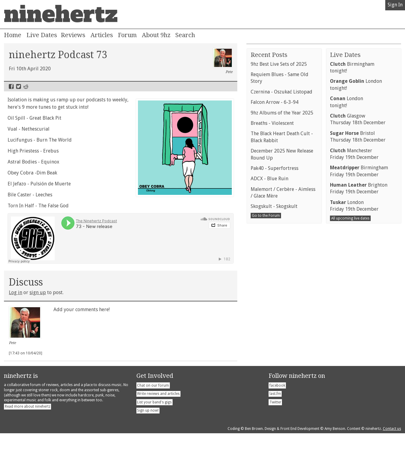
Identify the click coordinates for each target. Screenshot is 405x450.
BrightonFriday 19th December (358, 343)
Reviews (73, 35)
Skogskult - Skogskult (274, 361)
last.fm (275, 410)
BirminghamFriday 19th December (359, 325)
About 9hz (156, 35)
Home (12, 35)
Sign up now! (148, 427)
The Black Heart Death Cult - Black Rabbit (282, 291)
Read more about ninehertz (27, 423)
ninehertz (61, 14)
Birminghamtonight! (352, 222)
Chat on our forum (153, 402)
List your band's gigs (154, 419)
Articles (102, 35)
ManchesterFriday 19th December (354, 308)
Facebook (11, 86)
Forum (127, 35)
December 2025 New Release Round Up (282, 309)
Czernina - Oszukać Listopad (281, 246)
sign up (37, 292)
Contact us (392, 445)
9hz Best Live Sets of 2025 (279, 219)
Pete (223, 61)
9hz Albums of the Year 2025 (282, 267)
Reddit (25, 86)
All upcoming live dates (350, 373)
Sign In (395, 5)
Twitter (18, 86)
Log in (15, 292)
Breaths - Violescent (272, 278)
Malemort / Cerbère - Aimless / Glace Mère (283, 347)
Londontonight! (356, 239)
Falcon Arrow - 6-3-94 (274, 257)
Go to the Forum (266, 370)
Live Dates (41, 35)
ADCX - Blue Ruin (269, 333)
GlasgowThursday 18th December (358, 274)
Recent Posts (269, 209)
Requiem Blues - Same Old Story (279, 232)
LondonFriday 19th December (354, 360)
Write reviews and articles (158, 410)
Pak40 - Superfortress (274, 323)
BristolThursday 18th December (358, 291)
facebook (277, 402)
